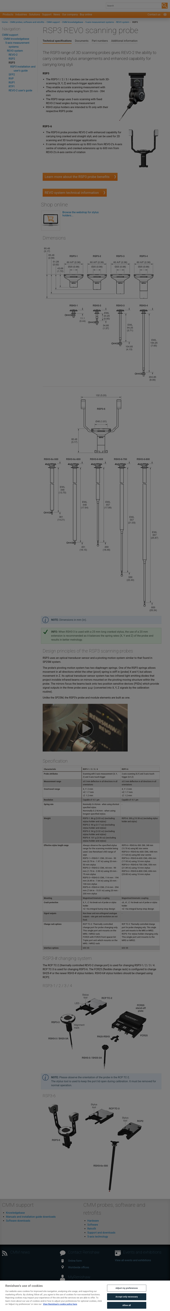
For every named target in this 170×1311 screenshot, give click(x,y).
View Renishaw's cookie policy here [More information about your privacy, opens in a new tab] (60, 1308)
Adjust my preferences (127, 1292)
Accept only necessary (127, 1300)
